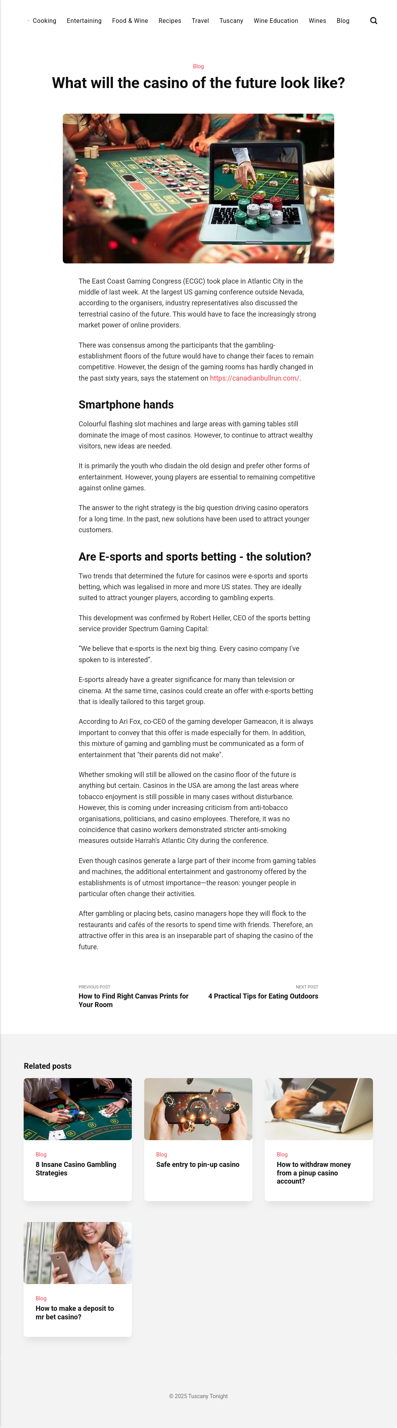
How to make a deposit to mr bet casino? (75, 1313)
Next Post (258, 993)
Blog (343, 20)
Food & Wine (130, 20)
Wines (317, 20)
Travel (200, 20)
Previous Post (138, 997)
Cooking (45, 20)
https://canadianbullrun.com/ (255, 378)
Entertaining (84, 20)
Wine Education (276, 20)
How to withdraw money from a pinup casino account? (314, 1173)
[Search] (373, 20)
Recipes (170, 20)
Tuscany (231, 20)
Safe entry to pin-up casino (198, 1165)
